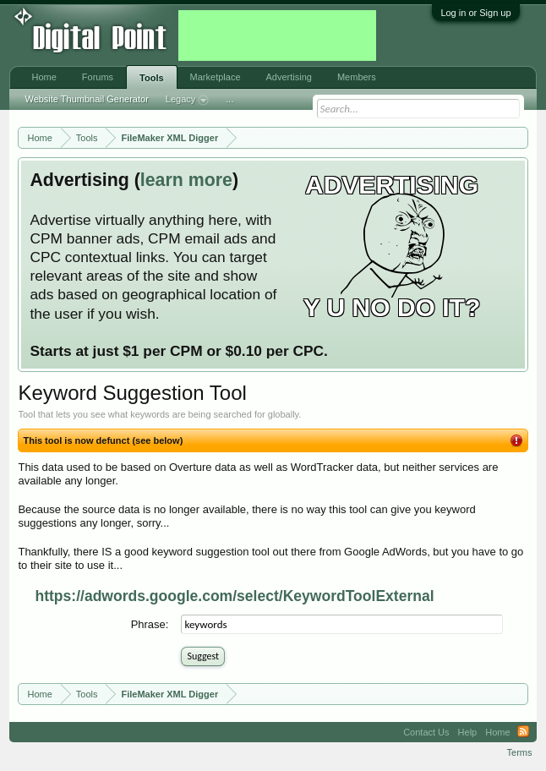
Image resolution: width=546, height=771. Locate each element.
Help (468, 732)
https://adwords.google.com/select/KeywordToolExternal (234, 596)
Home (43, 77)
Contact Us (426, 732)
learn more (186, 180)
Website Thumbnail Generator (86, 99)
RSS (523, 732)
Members (356, 77)
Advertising (289, 77)
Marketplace (215, 77)
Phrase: (150, 624)
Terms (519, 752)
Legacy (187, 100)
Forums (97, 77)
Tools (151, 78)
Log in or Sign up (475, 13)
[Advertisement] (277, 35)
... (229, 99)
